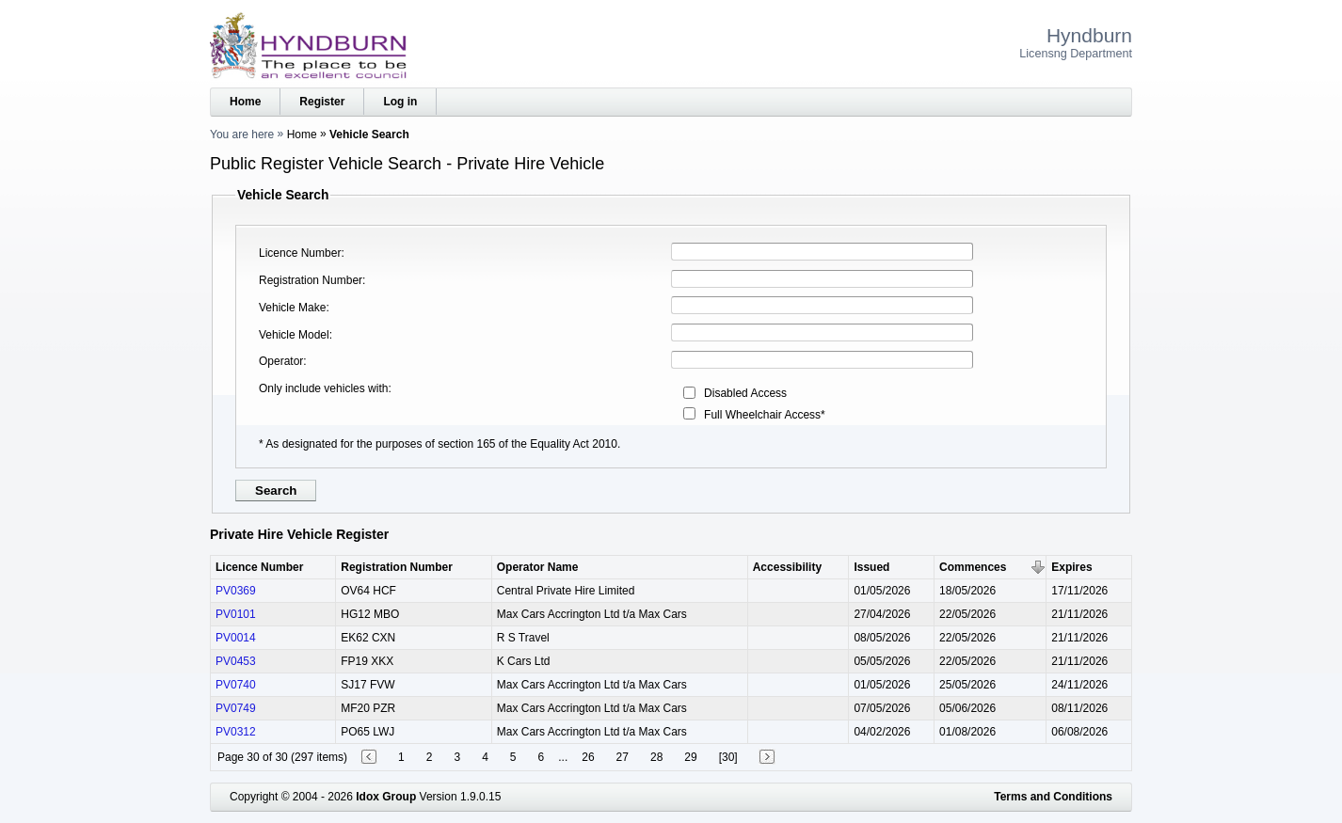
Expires (1071, 567)
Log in (400, 101)
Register (321, 101)
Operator (281, 361)
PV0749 (236, 708)
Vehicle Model (294, 334)
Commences (972, 567)
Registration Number (310, 280)
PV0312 (236, 731)
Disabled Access (745, 393)
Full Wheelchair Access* (764, 414)
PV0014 (236, 637)
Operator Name (538, 567)
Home (245, 101)
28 (656, 757)
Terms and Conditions (1053, 796)
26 (588, 757)
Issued (871, 567)
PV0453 (236, 661)
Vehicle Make (292, 307)
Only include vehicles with (323, 388)
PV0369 (236, 590)
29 (690, 757)
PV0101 (236, 614)
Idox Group (386, 796)
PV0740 (236, 684)
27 (622, 757)
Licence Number (300, 253)
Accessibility (787, 567)
